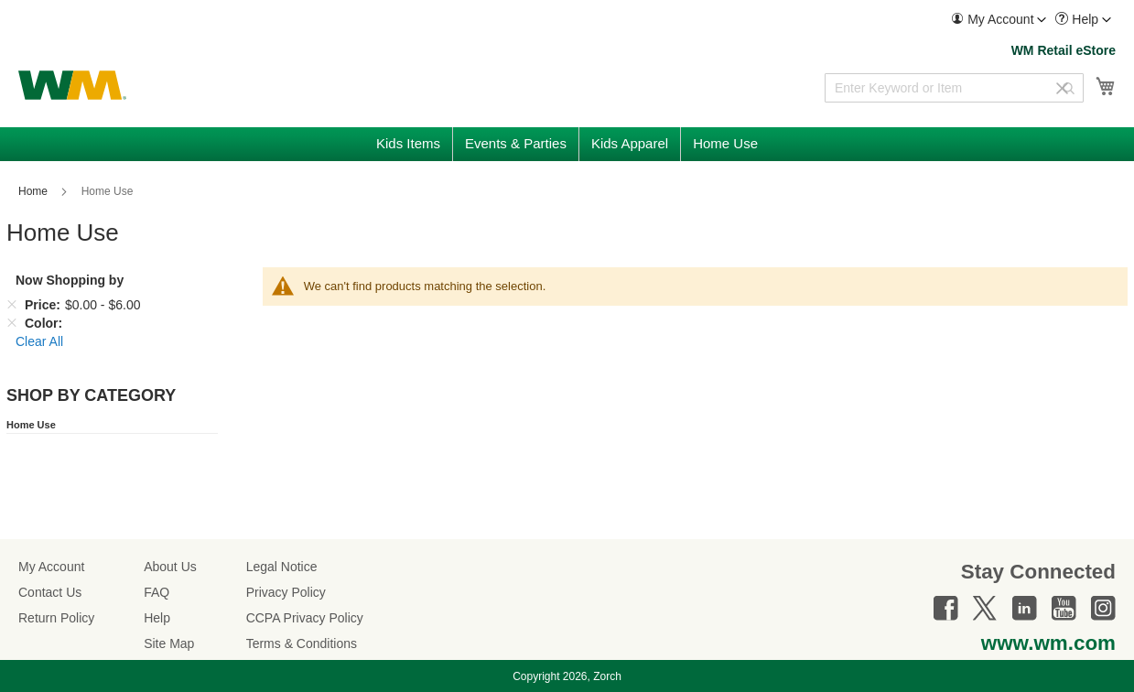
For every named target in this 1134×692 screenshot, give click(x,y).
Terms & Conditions (301, 643)
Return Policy (56, 618)
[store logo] (72, 85)
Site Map (169, 643)
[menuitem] (998, 19)
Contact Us (49, 592)
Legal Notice (282, 566)
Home (34, 191)
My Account (51, 566)
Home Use (31, 424)
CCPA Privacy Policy (304, 618)
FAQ (156, 592)
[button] (998, 19)
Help (157, 618)
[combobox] (954, 88)
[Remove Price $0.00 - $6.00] (11, 304)
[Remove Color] (11, 323)
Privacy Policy (286, 592)
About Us (170, 566)
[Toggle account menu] (1041, 20)
